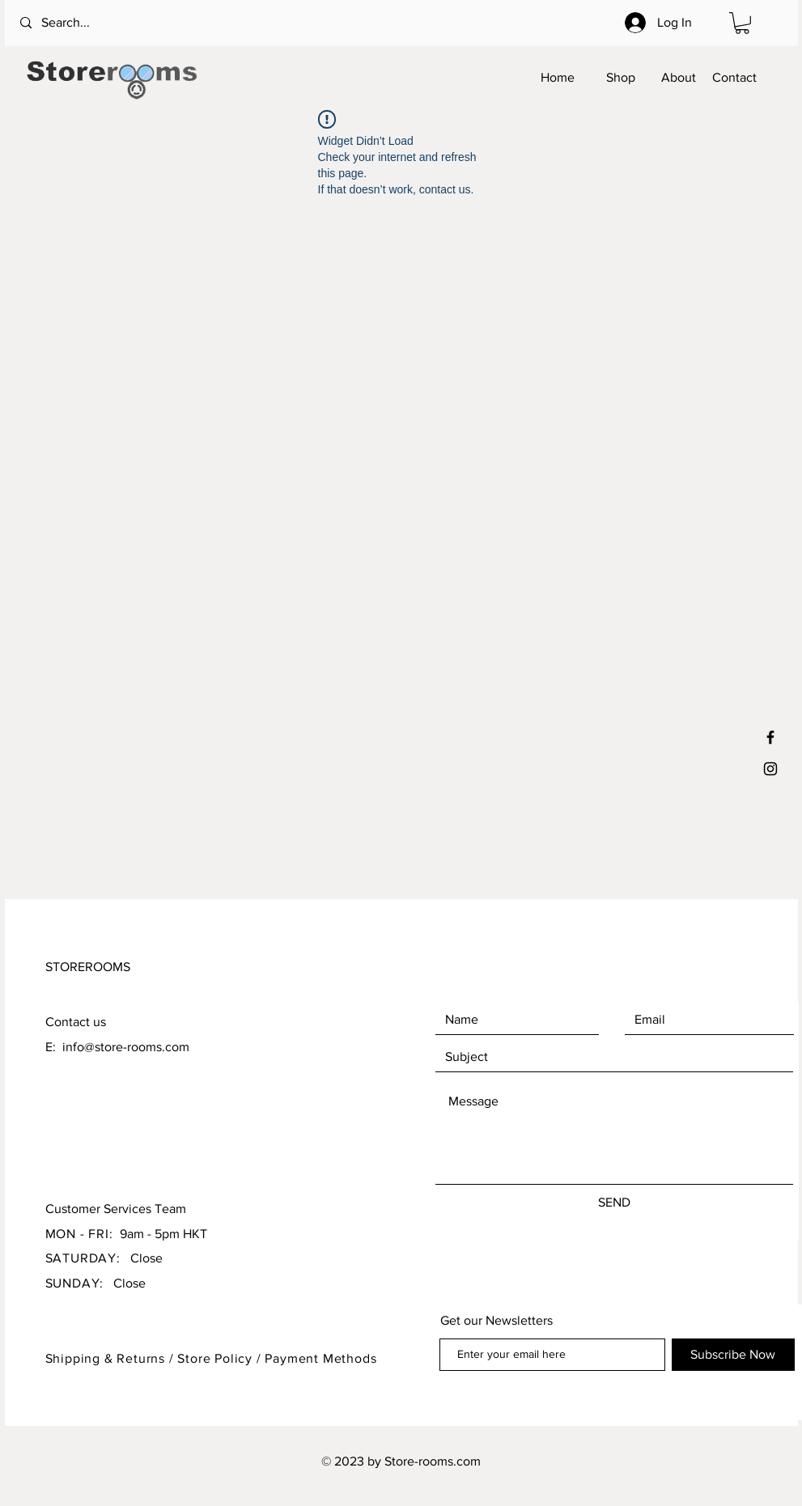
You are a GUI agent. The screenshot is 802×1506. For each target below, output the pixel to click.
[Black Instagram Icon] (770, 769)
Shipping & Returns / (111, 1358)
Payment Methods (320, 1358)
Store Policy (216, 1358)
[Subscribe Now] (733, 1354)
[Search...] (85, 23)
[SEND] (614, 1202)
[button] (742, 23)
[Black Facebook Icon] (770, 737)
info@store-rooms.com (125, 1047)
